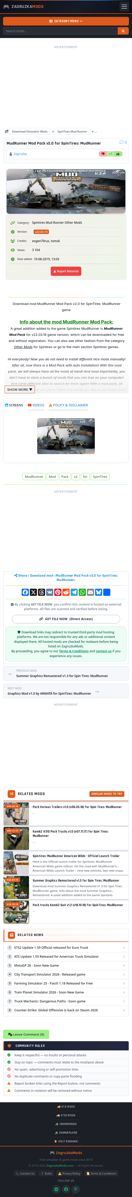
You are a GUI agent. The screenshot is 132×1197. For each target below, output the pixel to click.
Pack (65, 476)
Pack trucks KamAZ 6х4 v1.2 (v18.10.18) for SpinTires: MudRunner (78, 905)
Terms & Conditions (74, 651)
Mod (52, 476)
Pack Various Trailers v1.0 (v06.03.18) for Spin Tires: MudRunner (77, 807)
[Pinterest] (76, 1189)
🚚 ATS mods (66, 1107)
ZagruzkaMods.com (60, 1165)
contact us (104, 651)
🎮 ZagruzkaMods (66, 1153)
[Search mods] (60, 30)
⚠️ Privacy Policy (69, 1173)
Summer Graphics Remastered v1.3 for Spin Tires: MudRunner (76, 881)
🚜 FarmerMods (66, 1124)
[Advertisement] (66, 86)
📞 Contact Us (25, 1173)
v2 (75, 476)
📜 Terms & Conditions (101, 1173)
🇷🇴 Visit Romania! (66, 1141)
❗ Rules (46, 1173)
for (85, 476)
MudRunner (34, 476)
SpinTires (100, 476)
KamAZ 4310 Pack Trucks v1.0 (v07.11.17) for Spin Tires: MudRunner (70, 833)
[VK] (56, 1189)
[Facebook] (66, 1189)
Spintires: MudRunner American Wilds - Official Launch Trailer (76, 856)
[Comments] (123, 142)
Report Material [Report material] (66, 271)
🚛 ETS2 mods (65, 1115)
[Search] (123, 30)
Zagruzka (20, 154)
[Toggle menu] (124, 6)
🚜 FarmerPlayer (66, 1133)
